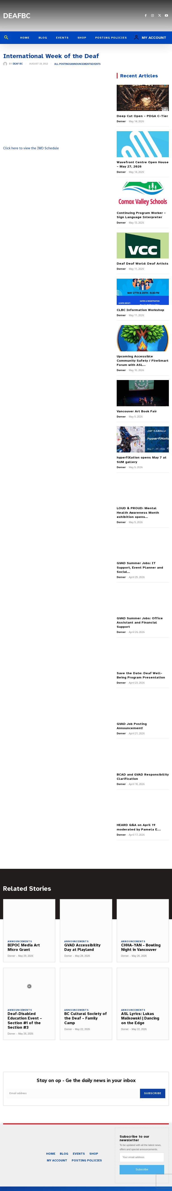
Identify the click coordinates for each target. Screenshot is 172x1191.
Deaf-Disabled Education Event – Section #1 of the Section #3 (24, 1009)
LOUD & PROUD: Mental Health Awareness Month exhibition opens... (141, 509)
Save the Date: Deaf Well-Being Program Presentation (142, 666)
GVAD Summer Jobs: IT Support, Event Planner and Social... (142, 561)
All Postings (62, 64)
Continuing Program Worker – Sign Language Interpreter (140, 214)
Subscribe (152, 1082)
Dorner (121, 121)
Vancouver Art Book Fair (136, 409)
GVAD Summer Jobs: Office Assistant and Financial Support (138, 613)
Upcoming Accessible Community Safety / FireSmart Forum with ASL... (141, 359)
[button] (6, 38)
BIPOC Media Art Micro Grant (24, 936)
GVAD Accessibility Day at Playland (82, 936)
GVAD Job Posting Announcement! (131, 716)
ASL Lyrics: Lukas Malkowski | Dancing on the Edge (140, 1007)
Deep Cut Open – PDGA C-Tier (141, 116)
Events (96, 64)
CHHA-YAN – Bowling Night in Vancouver (140, 936)
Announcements (81, 64)
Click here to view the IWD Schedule (31, 148)
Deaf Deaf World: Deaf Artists (141, 262)
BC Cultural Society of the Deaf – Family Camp (85, 1007)
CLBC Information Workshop (140, 308)
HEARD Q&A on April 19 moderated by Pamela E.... (137, 816)
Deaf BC (18, 64)
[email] (73, 1082)
